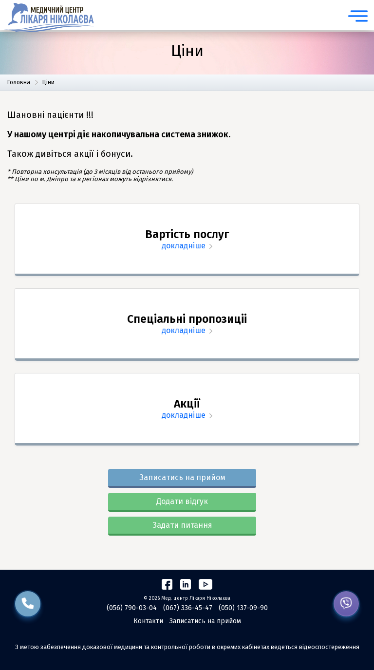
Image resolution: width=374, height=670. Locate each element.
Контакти (148, 621)
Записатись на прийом (182, 477)
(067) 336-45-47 (187, 608)
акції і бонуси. (103, 154)
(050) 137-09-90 (243, 608)
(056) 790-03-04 (132, 608)
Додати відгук (182, 501)
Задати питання (182, 525)
